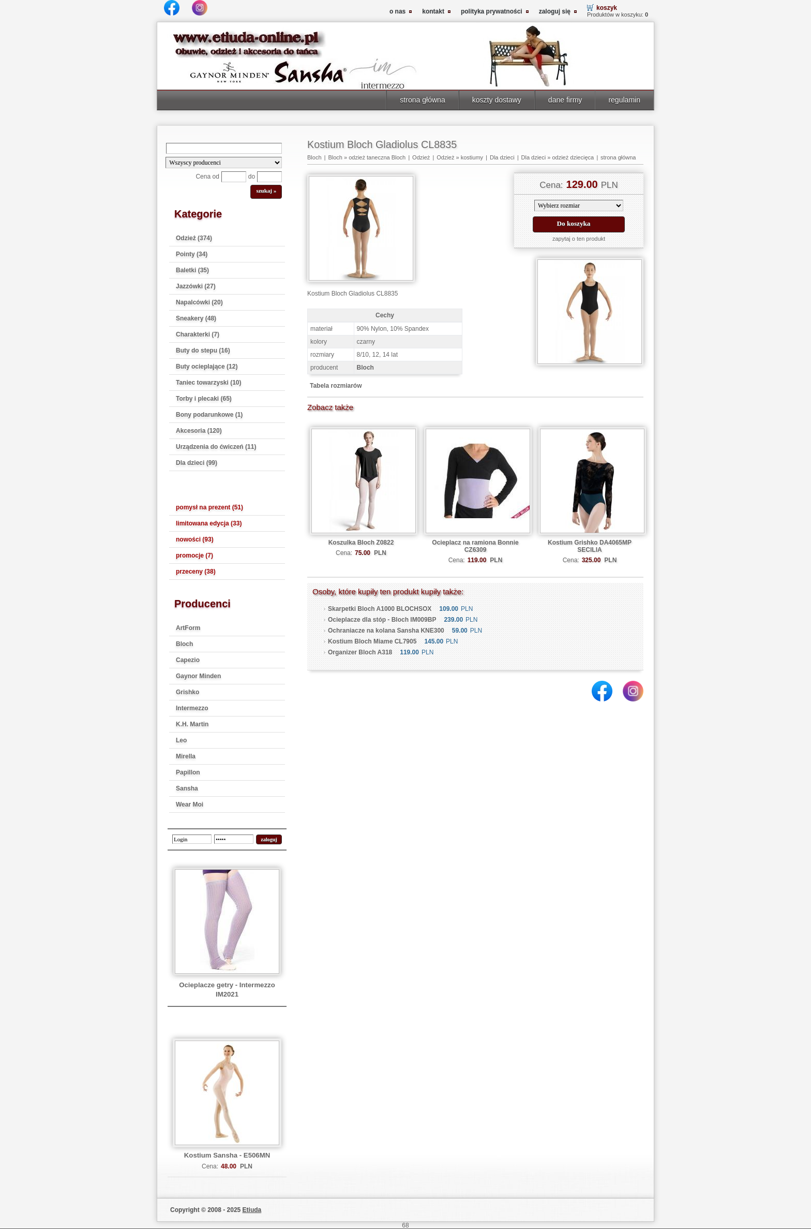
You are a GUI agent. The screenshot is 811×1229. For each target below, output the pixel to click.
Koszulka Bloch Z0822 (361, 542)
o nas (397, 11)
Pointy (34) (191, 254)
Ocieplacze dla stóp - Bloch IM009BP (382, 619)
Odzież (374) (194, 238)
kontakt (433, 11)
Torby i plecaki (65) (204, 398)
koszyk (606, 7)
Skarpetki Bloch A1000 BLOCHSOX (379, 608)
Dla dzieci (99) (196, 462)
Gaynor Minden (198, 676)
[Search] (224, 148)
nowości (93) (195, 539)
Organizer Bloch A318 (360, 652)
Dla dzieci (502, 157)
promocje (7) (194, 555)
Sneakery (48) (196, 318)
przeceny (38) (196, 571)
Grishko (187, 692)
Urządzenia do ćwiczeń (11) (216, 446)
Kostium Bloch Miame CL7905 (372, 641)
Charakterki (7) (197, 334)
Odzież (421, 157)
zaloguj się (554, 11)
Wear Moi (189, 804)
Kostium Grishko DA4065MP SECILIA (590, 546)
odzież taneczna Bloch (377, 157)
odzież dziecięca (573, 157)
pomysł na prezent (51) (209, 507)
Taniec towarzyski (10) (209, 382)
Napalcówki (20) (199, 302)
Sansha (187, 788)
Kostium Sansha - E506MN (227, 1155)
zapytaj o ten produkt (578, 239)
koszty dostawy (496, 100)
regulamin (624, 100)
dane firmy (565, 100)
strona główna (422, 100)
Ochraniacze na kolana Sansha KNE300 (386, 630)
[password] (233, 839)
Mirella (186, 756)
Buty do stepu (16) (203, 350)
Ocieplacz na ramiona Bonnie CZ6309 (475, 546)
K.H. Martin (192, 724)
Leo (181, 740)
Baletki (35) (192, 270)
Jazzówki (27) (196, 286)
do (251, 176)
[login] (192, 839)
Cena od (207, 176)
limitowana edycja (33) (209, 523)
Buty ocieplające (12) (206, 366)
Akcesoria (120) (199, 430)
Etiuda (252, 1209)
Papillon (188, 772)
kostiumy (472, 157)
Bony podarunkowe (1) (209, 414)
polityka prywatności (491, 11)
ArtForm (188, 628)
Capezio (188, 660)
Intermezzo (192, 708)
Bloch (184, 644)
